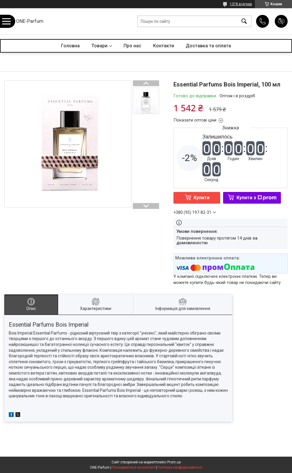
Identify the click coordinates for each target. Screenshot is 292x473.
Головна (70, 45)
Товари (99, 45)
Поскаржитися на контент (133, 467)
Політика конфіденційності (180, 467)
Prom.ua (174, 462)
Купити (201, 197)
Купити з (257, 197)
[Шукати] (244, 21)
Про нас (132, 45)
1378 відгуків (241, 4)
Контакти (163, 45)
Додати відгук (281, 21)
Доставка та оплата (208, 45)
